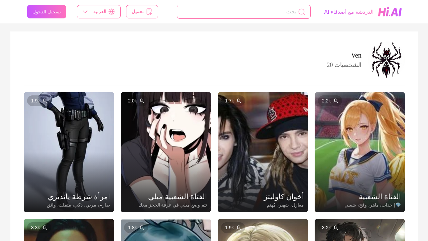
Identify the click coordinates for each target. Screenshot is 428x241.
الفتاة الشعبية (379, 196)
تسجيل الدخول (46, 11)
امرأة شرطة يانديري (78, 196)
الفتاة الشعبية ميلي (177, 196)
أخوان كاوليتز (283, 196)
